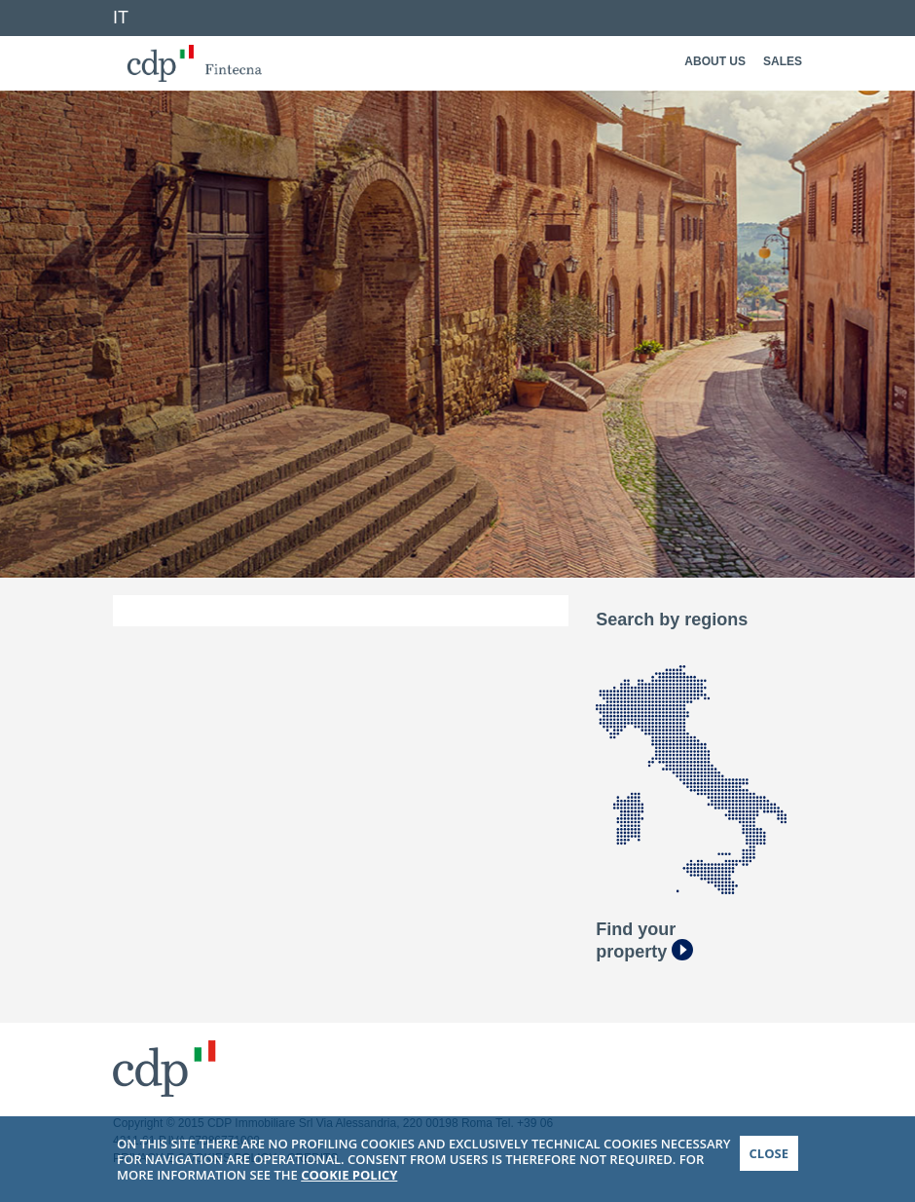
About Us (715, 61)
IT (120, 17)
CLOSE (769, 1159)
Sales (782, 61)
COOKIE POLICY (349, 1180)
